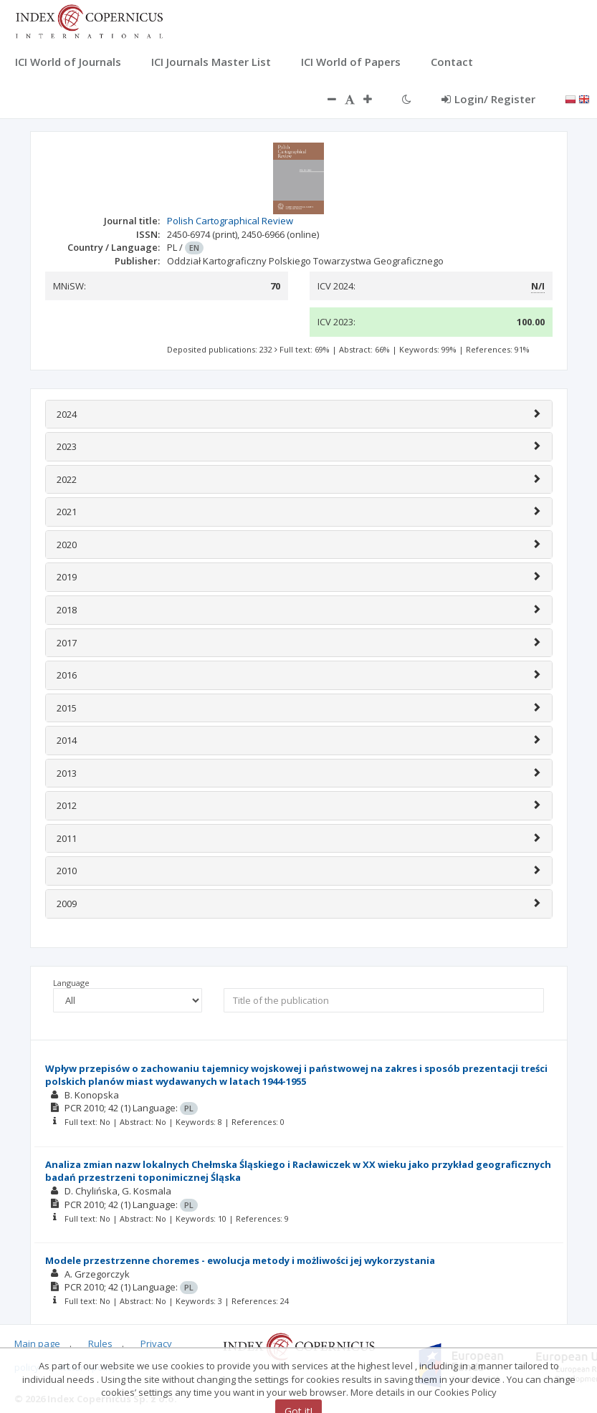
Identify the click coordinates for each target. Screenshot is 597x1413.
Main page (37, 1343)
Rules (100, 1343)
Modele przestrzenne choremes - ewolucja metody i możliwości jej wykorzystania (240, 1260)
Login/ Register (488, 99)
